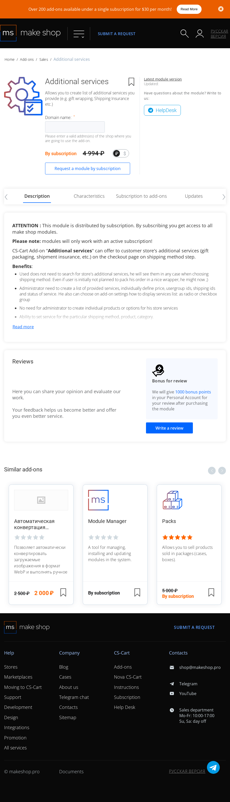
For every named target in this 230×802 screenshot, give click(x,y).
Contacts (68, 707)
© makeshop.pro (22, 771)
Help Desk (124, 707)
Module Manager (107, 521)
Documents (71, 771)
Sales (43, 59)
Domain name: (58, 117)
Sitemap (67, 717)
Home (10, 59)
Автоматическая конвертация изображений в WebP (40, 524)
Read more (23, 327)
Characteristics (89, 196)
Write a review (169, 428)
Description (37, 196)
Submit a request (116, 33)
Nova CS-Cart (128, 677)
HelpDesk (166, 110)
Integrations (16, 727)
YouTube (182, 693)
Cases (65, 677)
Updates (194, 196)
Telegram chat (74, 697)
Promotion (15, 738)
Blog (63, 667)
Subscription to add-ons (141, 196)
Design (11, 717)
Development (18, 707)
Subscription (127, 697)
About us (68, 687)
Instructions (126, 687)
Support (12, 697)
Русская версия (219, 33)
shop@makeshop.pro (195, 667)
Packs (169, 521)
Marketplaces (18, 677)
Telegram (183, 684)
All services (15, 748)
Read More (189, 9)
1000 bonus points (193, 392)
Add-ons (27, 59)
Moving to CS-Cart (23, 687)
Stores (10, 667)
